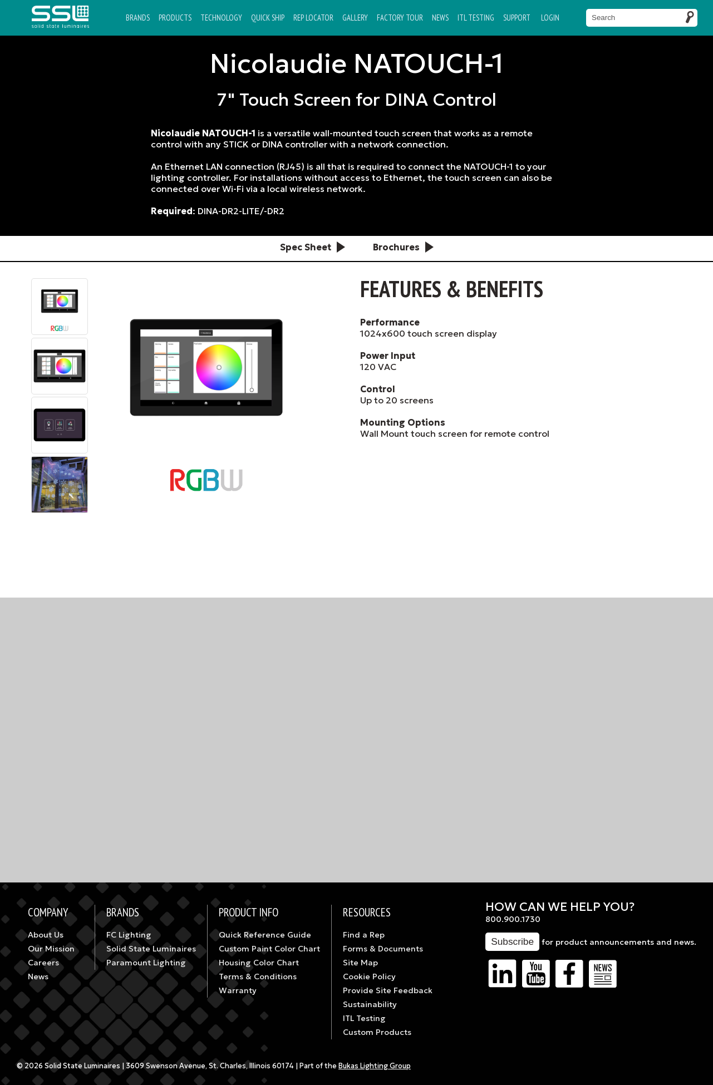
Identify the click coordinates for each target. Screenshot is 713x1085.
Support (516, 17)
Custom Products (377, 1032)
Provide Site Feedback (387, 990)
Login (550, 17)
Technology (221, 17)
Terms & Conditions (258, 976)
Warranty (238, 990)
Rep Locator (313, 17)
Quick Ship (267, 17)
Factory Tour (400, 17)
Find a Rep (364, 935)
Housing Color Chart (259, 963)
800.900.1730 (512, 919)
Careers (43, 963)
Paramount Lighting (146, 963)
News (440, 17)
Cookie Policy (369, 976)
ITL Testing (364, 1018)
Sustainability (370, 1004)
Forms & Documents (383, 949)
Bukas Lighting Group (374, 1066)
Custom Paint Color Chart (269, 949)
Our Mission (51, 949)
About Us (45, 935)
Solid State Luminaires (151, 949)
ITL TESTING (476, 17)
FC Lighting (128, 935)
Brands (138, 17)
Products (175, 17)
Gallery (355, 17)
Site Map (360, 963)
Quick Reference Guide (265, 935)
